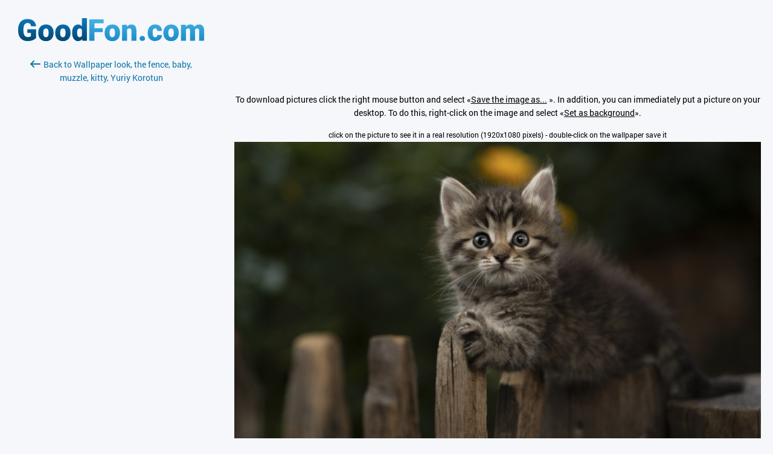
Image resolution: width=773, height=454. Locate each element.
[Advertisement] (111, 227)
